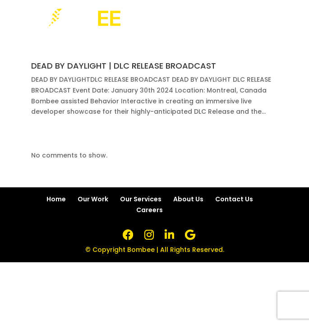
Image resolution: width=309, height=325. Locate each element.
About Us (188, 199)
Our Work (93, 199)
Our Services (140, 199)
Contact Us (234, 199)
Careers (149, 209)
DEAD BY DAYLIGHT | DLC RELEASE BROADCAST (123, 65)
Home (56, 199)
